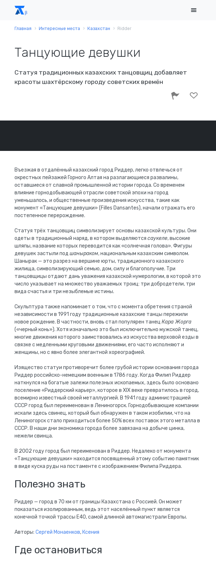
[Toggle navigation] (194, 10)
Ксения (90, 532)
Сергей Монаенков (58, 532)
